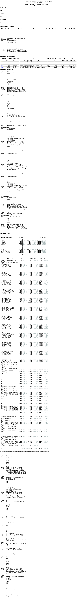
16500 (2, 61)
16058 (2, 67)
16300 (2, 65)
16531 (2, 66)
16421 (2, 60)
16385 (2, 64)
